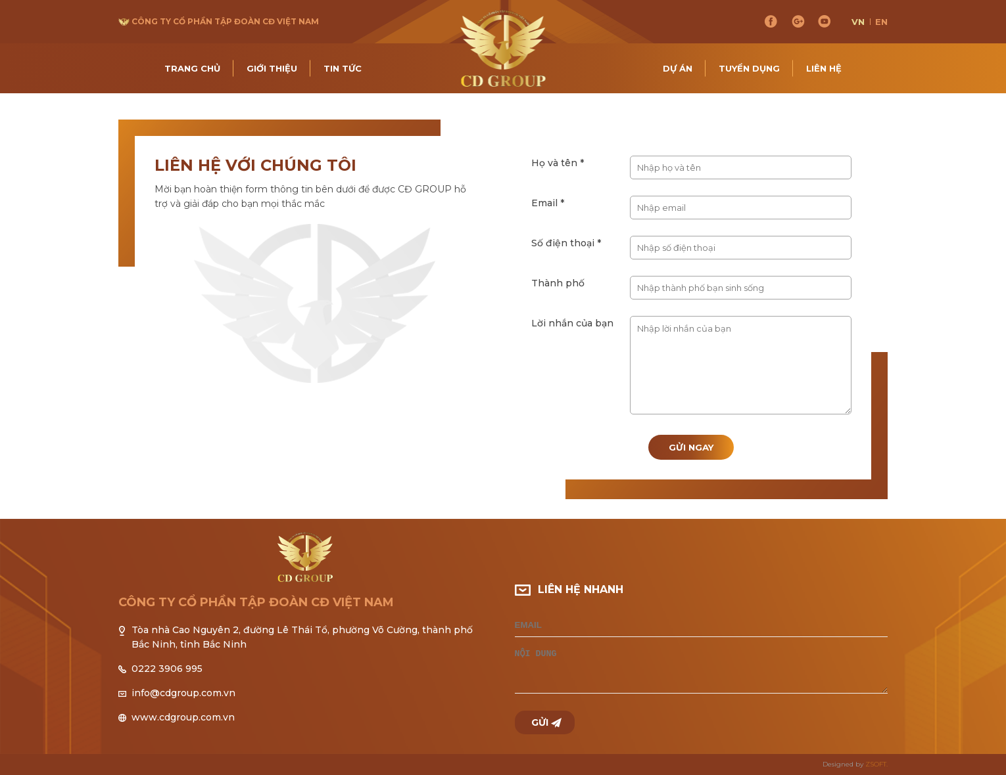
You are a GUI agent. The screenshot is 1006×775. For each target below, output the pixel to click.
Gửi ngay (691, 447)
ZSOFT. (876, 764)
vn (858, 21)
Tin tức (342, 68)
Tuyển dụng (749, 68)
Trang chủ (192, 68)
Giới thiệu (272, 68)
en (881, 21)
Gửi (539, 722)
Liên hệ (824, 68)
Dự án (677, 68)
